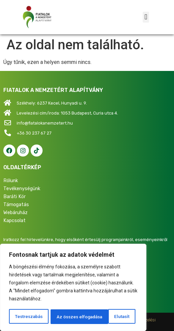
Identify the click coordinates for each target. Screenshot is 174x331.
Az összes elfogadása (108, 316)
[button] (146, 17)
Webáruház (15, 212)
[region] (73, 288)
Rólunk (10, 180)
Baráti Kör (14, 196)
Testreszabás (28, 316)
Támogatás (16, 204)
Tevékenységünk (21, 188)
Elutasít (63, 316)
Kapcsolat (14, 220)
